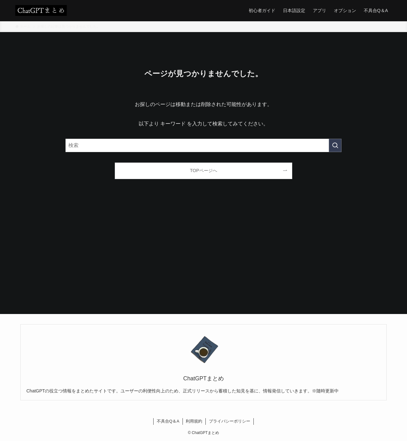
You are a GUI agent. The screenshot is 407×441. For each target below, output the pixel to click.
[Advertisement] (203, 254)
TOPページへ (203, 170)
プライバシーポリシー (229, 421)
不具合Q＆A (168, 421)
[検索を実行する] (335, 145)
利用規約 (194, 421)
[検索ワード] (203, 145)
